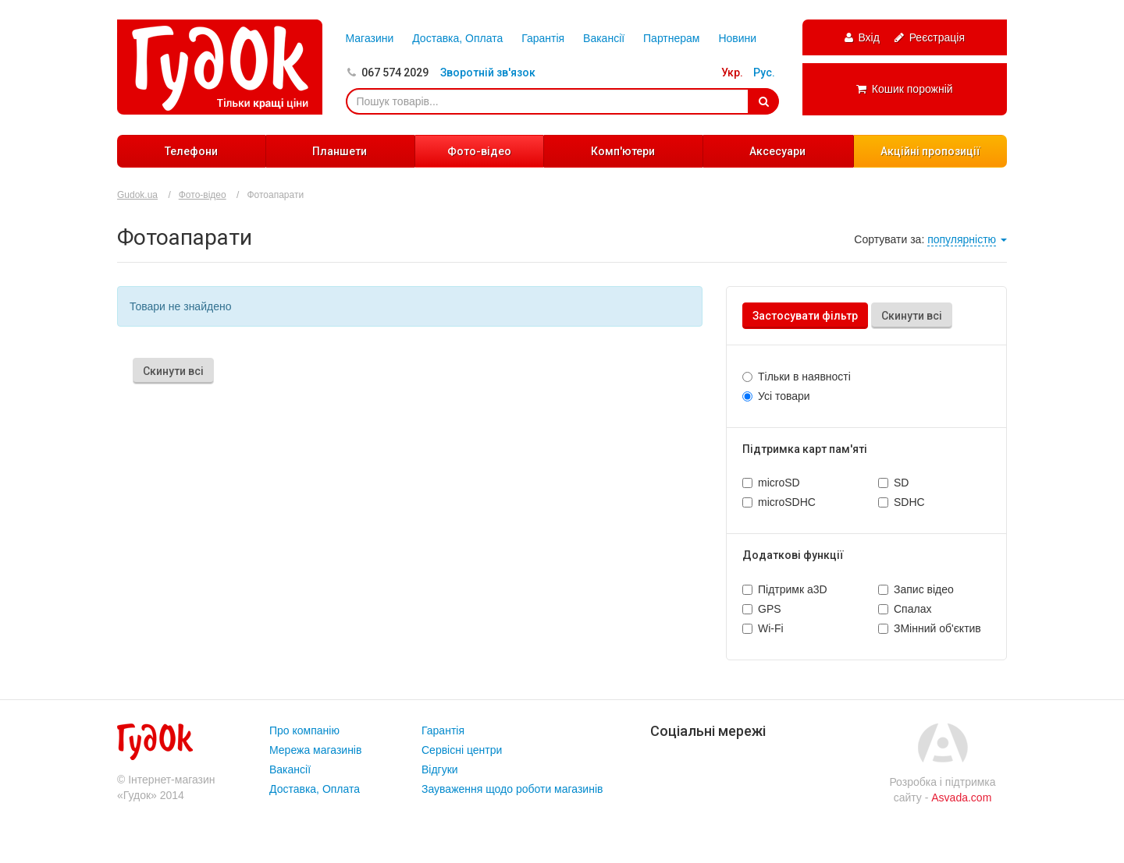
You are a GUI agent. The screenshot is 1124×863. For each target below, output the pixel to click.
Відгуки (440, 769)
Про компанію (304, 730)
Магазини (370, 38)
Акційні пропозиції (930, 151)
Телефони (191, 151)
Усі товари (784, 396)
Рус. (764, 72)
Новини (737, 38)
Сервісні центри (462, 750)
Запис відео (924, 589)
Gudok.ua (137, 194)
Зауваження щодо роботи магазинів (512, 789)
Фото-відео (479, 151)
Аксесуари (777, 151)
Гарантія (542, 38)
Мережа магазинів (315, 750)
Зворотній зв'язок (487, 72)
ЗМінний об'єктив (937, 628)
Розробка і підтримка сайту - (942, 790)
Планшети (339, 151)
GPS (769, 609)
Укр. (732, 72)
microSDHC (787, 502)
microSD (779, 482)
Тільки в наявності (804, 376)
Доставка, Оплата (457, 38)
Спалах (912, 609)
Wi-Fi (771, 628)
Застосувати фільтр (805, 315)
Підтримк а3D (792, 589)
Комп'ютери (623, 151)
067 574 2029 (395, 72)
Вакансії (603, 38)
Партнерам (671, 38)
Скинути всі (911, 315)
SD (901, 482)
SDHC (909, 502)
